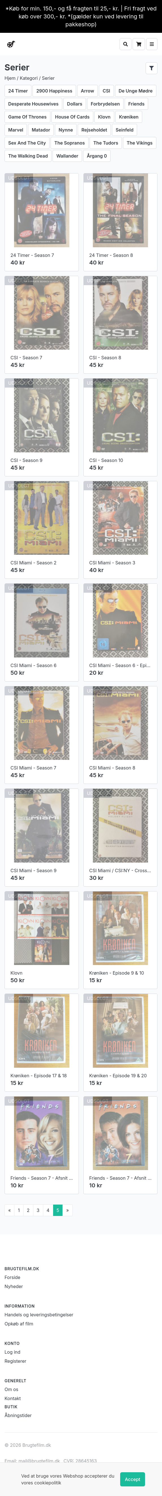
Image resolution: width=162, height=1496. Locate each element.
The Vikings (140, 143)
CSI (106, 91)
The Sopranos (69, 143)
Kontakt (13, 1398)
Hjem (10, 78)
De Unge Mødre (136, 91)
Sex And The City (27, 143)
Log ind (12, 1352)
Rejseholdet (94, 130)
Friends (136, 104)
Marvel (15, 130)
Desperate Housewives (33, 104)
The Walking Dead (28, 156)
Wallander (67, 156)
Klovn (104, 117)
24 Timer (18, 91)
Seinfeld (124, 130)
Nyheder (14, 1286)
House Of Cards (72, 117)
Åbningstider (18, 1415)
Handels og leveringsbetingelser (39, 1314)
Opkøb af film (19, 1324)
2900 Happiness (54, 91)
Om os (11, 1389)
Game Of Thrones (27, 117)
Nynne (66, 130)
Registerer (15, 1361)
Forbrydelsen (105, 104)
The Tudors (105, 143)
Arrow (87, 91)
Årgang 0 (97, 156)
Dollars (74, 104)
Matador (41, 130)
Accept (132, 1479)
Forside (12, 1277)
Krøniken (129, 117)
